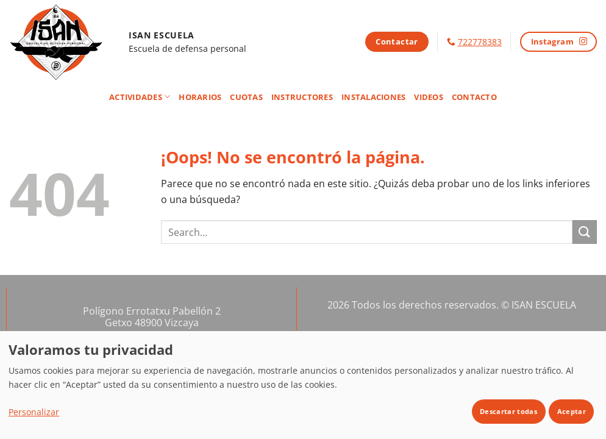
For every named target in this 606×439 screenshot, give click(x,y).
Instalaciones (373, 96)
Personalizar (34, 412)
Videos (428, 96)
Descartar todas (508, 411)
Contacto (474, 96)
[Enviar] (584, 232)
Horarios (200, 96)
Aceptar (571, 411)
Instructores (302, 96)
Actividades (139, 96)
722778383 (480, 42)
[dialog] (303, 384)
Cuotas (246, 96)
